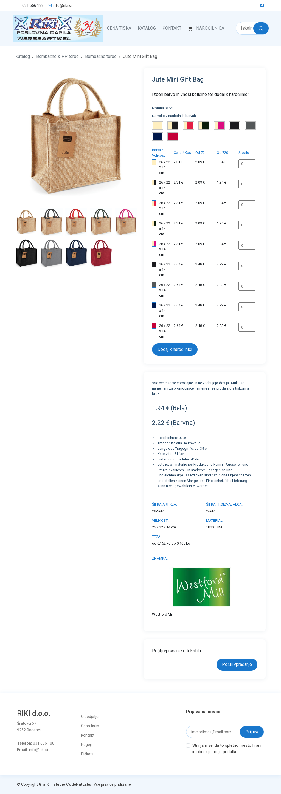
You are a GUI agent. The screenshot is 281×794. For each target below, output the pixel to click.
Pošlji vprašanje (237, 664)
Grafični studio (52, 784)
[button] (24, 136)
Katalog (147, 28)
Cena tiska (119, 28)
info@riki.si (62, 5)
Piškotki (87, 754)
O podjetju (90, 716)
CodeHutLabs (78, 784)
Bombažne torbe (101, 56)
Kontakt (171, 28)
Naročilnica (210, 28)
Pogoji (86, 744)
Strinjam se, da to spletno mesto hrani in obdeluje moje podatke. (226, 748)
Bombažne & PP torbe (57, 56)
